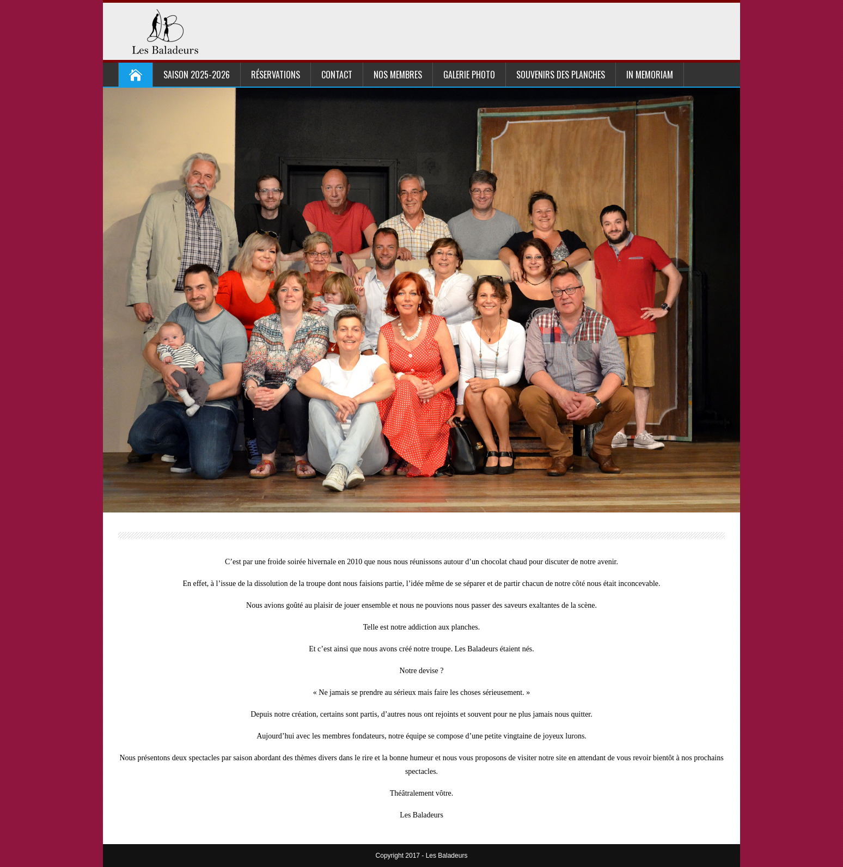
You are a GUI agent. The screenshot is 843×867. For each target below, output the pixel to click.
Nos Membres (398, 74)
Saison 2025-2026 (196, 74)
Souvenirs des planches (560, 74)
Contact (336, 74)
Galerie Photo (469, 74)
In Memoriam (649, 74)
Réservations (275, 74)
